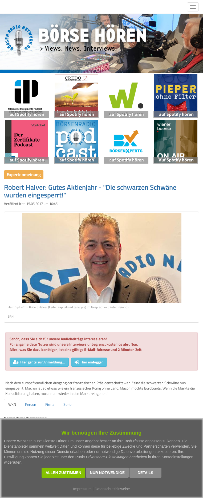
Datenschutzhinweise (112, 489)
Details (145, 473)
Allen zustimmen (63, 473)
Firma (49, 404)
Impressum (82, 489)
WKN (12, 404)
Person (30, 404)
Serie (67, 404)
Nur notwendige (107, 473)
